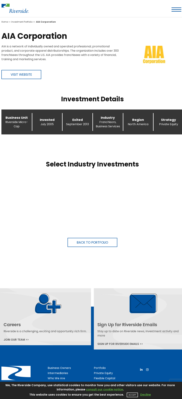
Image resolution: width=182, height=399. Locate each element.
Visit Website (21, 74)
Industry (108, 117)
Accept (132, 394)
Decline (145, 395)
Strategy (168, 120)
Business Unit (17, 117)
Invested (47, 120)
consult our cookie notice (104, 389)
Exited (77, 120)
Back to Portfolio (92, 242)
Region (138, 120)
